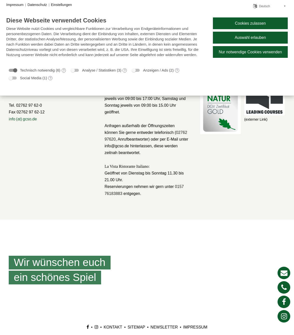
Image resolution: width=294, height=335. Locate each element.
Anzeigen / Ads (155, 70)
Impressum (195, 327)
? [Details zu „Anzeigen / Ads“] (177, 70)
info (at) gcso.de (23, 119)
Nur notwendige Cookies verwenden (250, 52)
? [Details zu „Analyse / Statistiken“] (125, 70)
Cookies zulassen (250, 23)
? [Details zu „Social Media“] (50, 78)
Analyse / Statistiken (99, 70)
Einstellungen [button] (61, 5)
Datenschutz (37, 5)
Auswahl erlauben (250, 37)
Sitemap (136, 327)
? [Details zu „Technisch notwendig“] (64, 70)
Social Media (30, 78)
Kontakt (113, 327)
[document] (105, 40)
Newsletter (164, 327)
